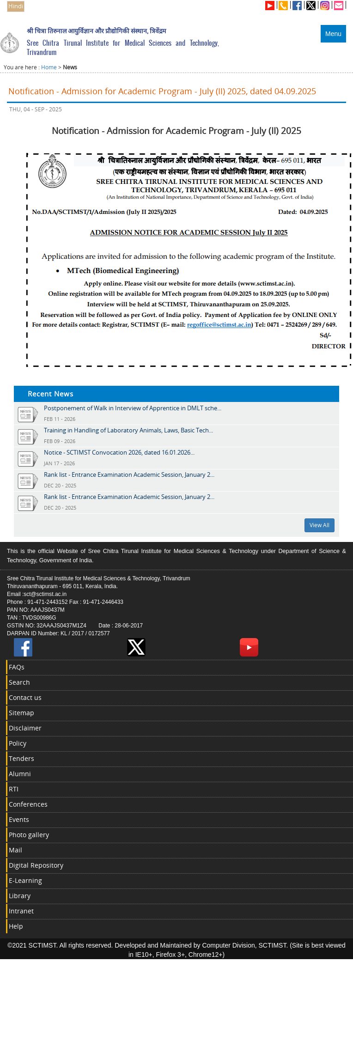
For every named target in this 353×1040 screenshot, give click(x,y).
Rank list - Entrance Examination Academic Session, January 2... (129, 474)
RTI (13, 789)
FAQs (16, 667)
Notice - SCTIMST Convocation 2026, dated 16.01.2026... (119, 452)
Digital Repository (36, 865)
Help (16, 926)
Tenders (21, 758)
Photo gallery (29, 834)
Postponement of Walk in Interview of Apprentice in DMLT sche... (132, 408)
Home (49, 67)
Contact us (25, 697)
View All (319, 525)
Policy (17, 743)
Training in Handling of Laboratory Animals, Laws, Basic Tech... (128, 430)
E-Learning (25, 880)
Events (19, 819)
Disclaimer (25, 728)
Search (19, 682)
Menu (333, 33)
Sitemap (21, 712)
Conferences (28, 804)
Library (19, 895)
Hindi (15, 6)
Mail (15, 849)
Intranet (21, 910)
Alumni (20, 773)
